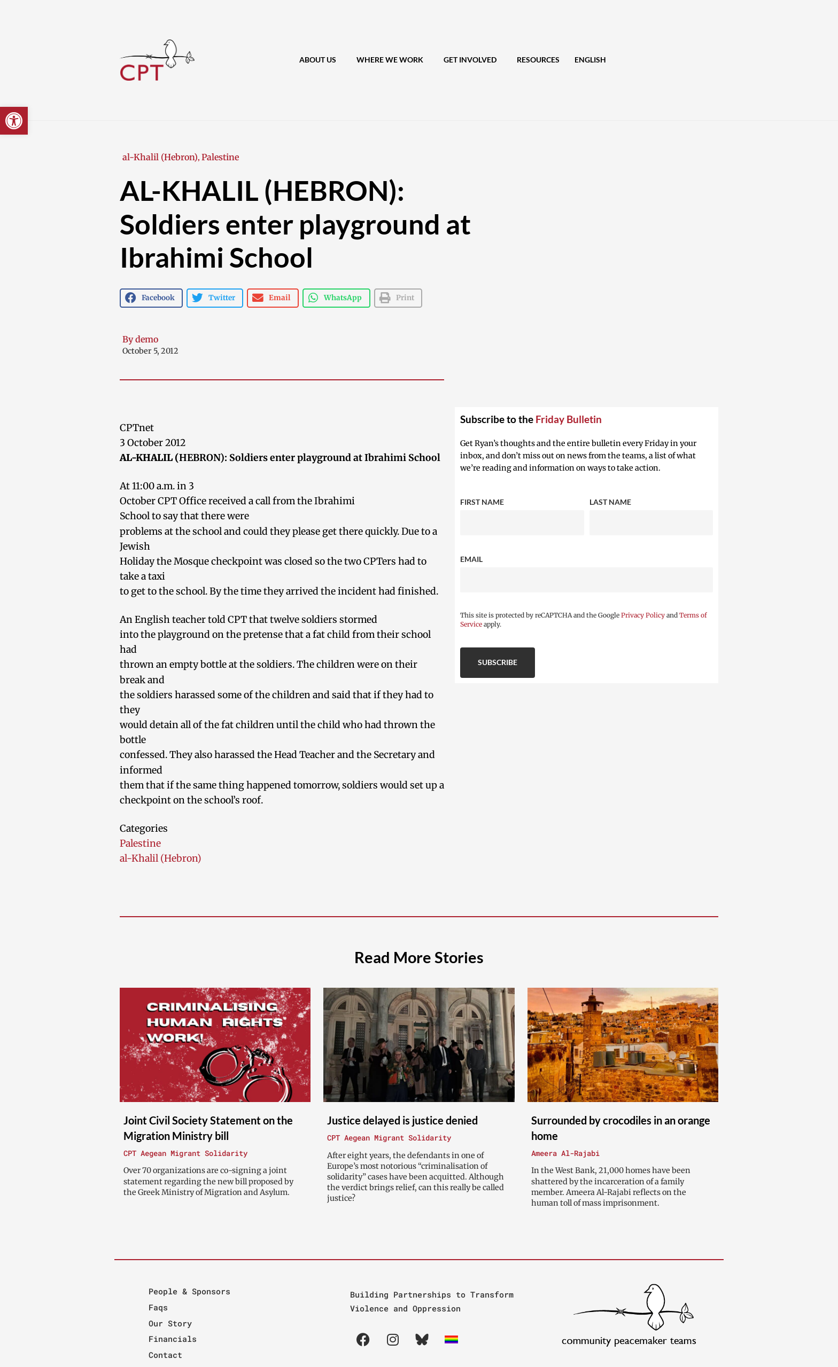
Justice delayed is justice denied (402, 1120)
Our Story (170, 1323)
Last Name (610, 501)
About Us (320, 59)
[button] (14, 121)
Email (471, 559)
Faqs (158, 1307)
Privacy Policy (643, 615)
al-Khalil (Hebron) (160, 157)
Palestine (220, 157)
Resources (538, 59)
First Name (482, 501)
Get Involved (473, 59)
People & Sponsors (189, 1291)
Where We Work (392, 59)
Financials (173, 1338)
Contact (165, 1354)
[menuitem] (590, 60)
